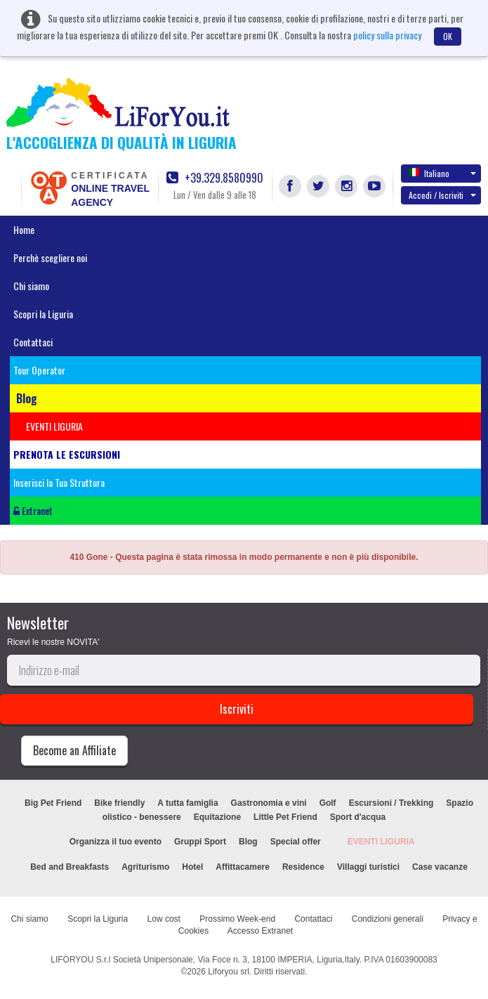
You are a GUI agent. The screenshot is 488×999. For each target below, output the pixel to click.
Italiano (442, 172)
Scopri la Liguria (43, 313)
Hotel (192, 867)
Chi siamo (31, 285)
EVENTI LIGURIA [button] (54, 426)
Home (23, 229)
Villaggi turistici (368, 867)
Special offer (295, 842)
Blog (248, 842)
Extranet (33, 510)
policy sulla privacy (387, 34)
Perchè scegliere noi (50, 257)
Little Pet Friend (285, 817)
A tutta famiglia (187, 803)
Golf (327, 803)
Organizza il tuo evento (115, 842)
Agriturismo (145, 867)
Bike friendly (119, 803)
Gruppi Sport (200, 842)
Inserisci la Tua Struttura (59, 482)
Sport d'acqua (358, 817)
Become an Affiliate (74, 750)
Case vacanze (440, 867)
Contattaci (33, 341)
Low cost (163, 919)
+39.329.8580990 (214, 178)
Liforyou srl (228, 972)
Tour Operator (39, 370)
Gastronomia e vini (269, 803)
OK (447, 36)
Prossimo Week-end (237, 919)
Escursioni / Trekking (391, 803)
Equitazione (217, 817)
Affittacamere (243, 867)
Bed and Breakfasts (69, 867)
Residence (303, 867)
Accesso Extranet (260, 931)
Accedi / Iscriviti (442, 195)
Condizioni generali (387, 919)
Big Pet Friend (53, 803)
